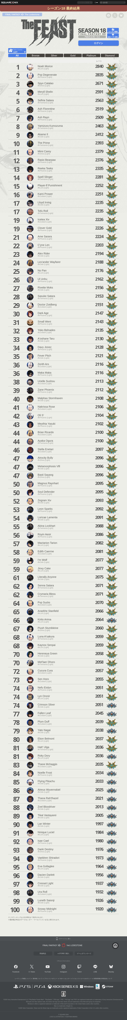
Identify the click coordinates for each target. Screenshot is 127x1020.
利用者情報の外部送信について (103, 978)
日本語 (105, 2)
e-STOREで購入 (63, 953)
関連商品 (43, 953)
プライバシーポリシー (50, 978)
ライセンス (75, 978)
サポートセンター (65, 978)
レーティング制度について (23, 978)
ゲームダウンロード (84, 953)
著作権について (37, 978)
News (33, 972)
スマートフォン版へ (65, 938)
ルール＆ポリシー (86, 978)
